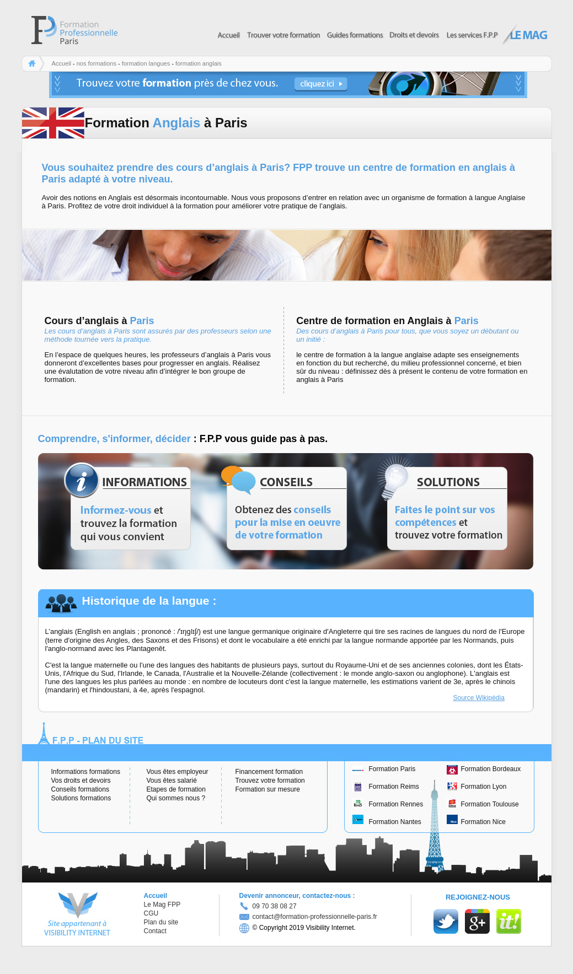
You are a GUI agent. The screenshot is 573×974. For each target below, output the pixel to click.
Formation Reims (394, 786)
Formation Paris (392, 769)
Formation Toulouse (490, 804)
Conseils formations (80, 789)
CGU (151, 913)
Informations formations (85, 772)
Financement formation (269, 772)
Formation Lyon (484, 786)
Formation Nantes (395, 822)
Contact (155, 931)
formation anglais (198, 63)
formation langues (146, 63)
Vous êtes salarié (172, 780)
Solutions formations (81, 798)
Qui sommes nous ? (176, 798)
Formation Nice (483, 822)
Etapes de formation (176, 789)
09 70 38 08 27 (275, 906)
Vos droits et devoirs (81, 780)
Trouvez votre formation (270, 780)
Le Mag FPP (162, 904)
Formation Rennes (396, 804)
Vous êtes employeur (177, 772)
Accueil (61, 63)
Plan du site (161, 922)
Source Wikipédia (479, 698)
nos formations (96, 63)
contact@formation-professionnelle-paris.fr (308, 917)
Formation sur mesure (267, 789)
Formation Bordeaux (491, 769)
